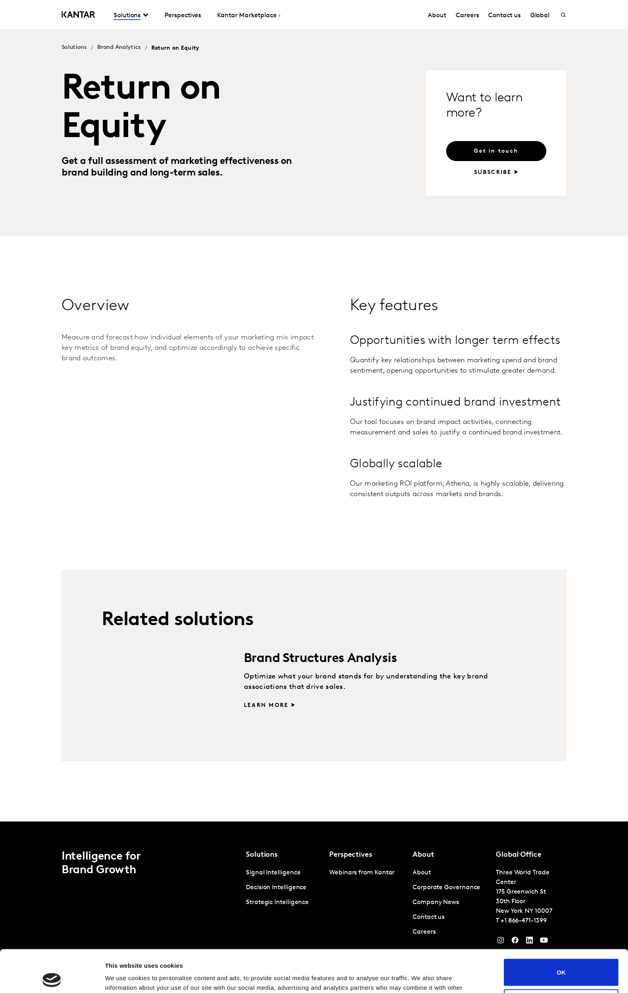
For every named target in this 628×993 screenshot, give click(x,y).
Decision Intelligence (276, 887)
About (437, 15)
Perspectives (183, 15)
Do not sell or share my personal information (561, 960)
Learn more (266, 705)
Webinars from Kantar (362, 873)
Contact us (504, 15)
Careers (467, 15)
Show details (123, 977)
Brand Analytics (119, 47)
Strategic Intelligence (277, 902)
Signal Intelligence (273, 873)
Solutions (127, 15)
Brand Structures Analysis (320, 658)
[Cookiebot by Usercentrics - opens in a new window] (52, 977)
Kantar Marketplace (247, 15)
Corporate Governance (446, 887)
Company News (436, 902)
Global (540, 15)
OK (561, 929)
